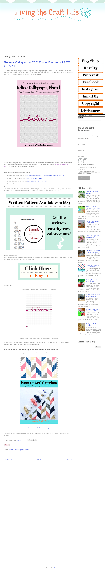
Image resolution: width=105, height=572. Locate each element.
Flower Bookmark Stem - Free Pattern (93, 222)
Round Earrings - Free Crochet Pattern (93, 295)
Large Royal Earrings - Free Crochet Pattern (93, 251)
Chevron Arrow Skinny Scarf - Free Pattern (93, 310)
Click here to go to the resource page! (39, 428)
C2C (15, 449)
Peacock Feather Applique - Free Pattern (93, 207)
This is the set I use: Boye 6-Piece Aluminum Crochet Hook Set (45, 175)
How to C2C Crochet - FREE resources (92, 266)
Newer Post (9, 459)
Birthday (81, 157)
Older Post (69, 459)
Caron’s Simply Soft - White (33, 178)
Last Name (81, 151)
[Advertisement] (52, 37)
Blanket (11, 449)
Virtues (27, 449)
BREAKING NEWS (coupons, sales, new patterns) (89, 173)
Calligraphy (20, 449)
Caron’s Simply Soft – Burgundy (36, 181)
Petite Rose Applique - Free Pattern (93, 236)
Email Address (83, 138)
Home (39, 459)
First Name (81, 144)
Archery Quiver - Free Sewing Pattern (92, 280)
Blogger (56, 568)
